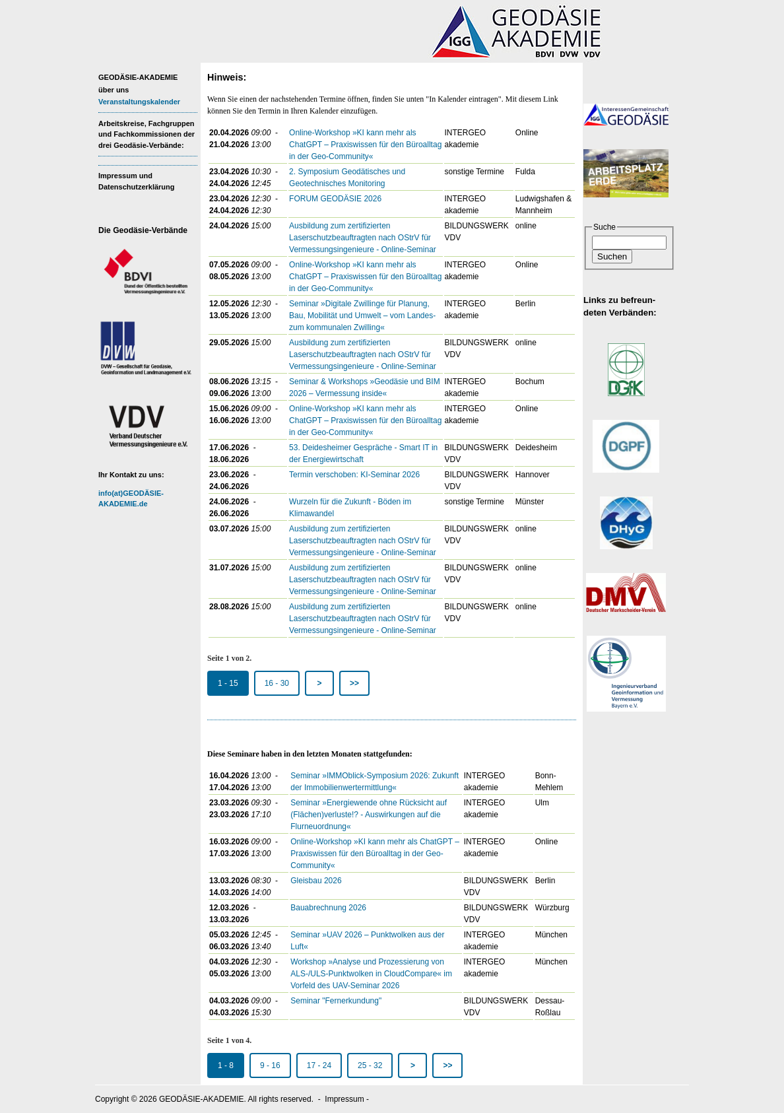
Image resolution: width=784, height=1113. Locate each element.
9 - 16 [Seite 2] (270, 1065)
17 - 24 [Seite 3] (319, 1065)
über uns (113, 90)
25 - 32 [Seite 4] (370, 1065)
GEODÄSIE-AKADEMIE (138, 77)
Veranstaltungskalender (139, 102)
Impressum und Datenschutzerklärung (136, 181)
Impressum (344, 1099)
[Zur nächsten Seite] (319, 683)
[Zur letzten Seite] (354, 683)
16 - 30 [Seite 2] (277, 683)
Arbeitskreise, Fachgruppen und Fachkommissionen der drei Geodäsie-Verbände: (146, 134)
